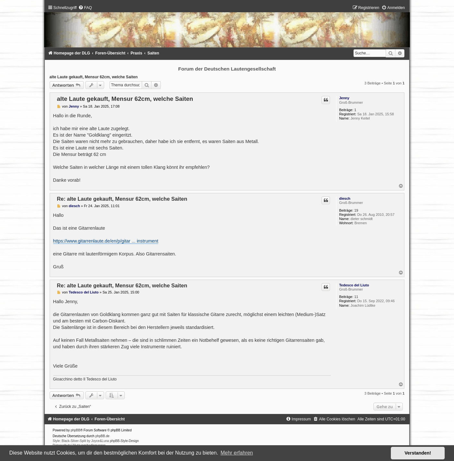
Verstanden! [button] (418, 453)
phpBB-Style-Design (124, 441)
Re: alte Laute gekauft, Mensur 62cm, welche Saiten (122, 199)
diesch (344, 198)
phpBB (75, 430)
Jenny (344, 98)
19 (356, 210)
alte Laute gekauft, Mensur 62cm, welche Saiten (94, 77)
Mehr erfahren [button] (236, 453)
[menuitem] (85, 7)
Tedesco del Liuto (354, 285)
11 (356, 297)
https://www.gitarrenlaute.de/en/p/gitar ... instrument (106, 241)
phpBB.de (102, 436)
